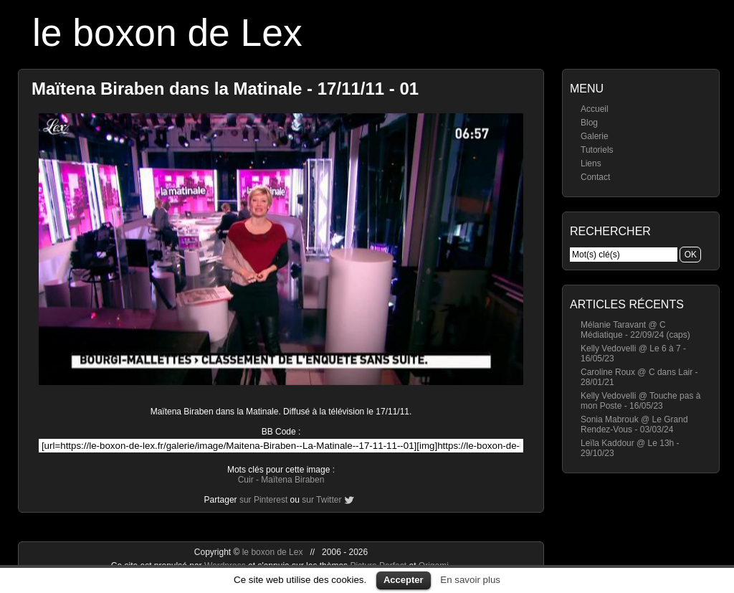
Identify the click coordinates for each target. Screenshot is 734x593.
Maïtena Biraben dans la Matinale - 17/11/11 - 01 (225, 88)
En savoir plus (470, 579)
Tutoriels (597, 150)
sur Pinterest (263, 500)
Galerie (595, 136)
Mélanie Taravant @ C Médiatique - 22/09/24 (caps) (635, 330)
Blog (589, 123)
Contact (595, 177)
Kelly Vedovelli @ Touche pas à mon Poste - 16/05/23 (640, 401)
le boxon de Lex (167, 32)
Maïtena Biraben (292, 480)
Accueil (595, 109)
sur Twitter (321, 500)
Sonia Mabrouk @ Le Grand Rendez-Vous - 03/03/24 (634, 424)
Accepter (403, 579)
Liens (591, 163)
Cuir (246, 480)
